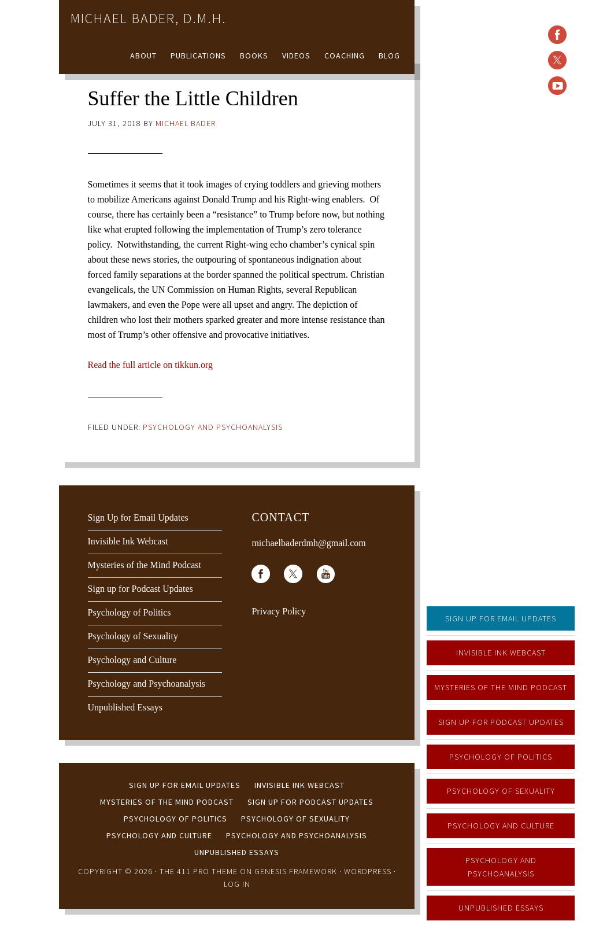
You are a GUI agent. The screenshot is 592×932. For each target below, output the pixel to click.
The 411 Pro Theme (199, 871)
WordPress (367, 871)
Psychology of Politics (500, 757)
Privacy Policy (278, 611)
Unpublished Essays (500, 907)
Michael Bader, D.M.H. (149, 18)
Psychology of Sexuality (501, 791)
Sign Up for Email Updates (500, 618)
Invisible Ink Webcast (501, 652)
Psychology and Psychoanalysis (500, 867)
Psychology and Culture (500, 825)
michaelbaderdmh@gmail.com (308, 543)
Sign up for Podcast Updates (501, 722)
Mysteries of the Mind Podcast (500, 687)
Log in (237, 884)
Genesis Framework (295, 871)
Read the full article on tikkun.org (150, 365)
